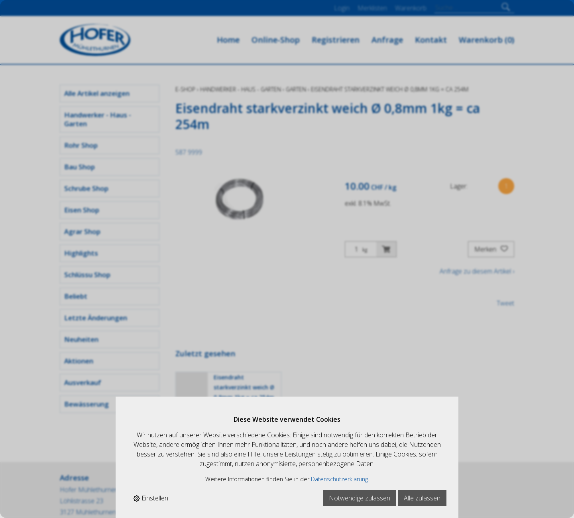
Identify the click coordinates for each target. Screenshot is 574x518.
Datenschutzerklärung (339, 479)
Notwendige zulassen (359, 498)
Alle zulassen (422, 498)
